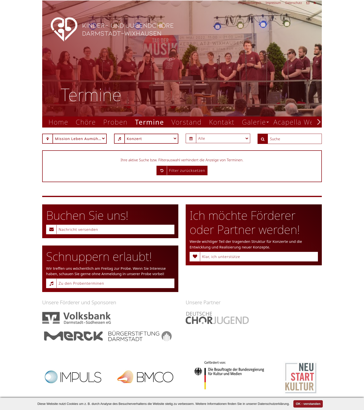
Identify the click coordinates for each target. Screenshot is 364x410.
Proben (115, 122)
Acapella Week (297, 122)
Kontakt (221, 122)
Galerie (254, 122)
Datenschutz (293, 3)
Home (58, 122)
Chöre (86, 122)
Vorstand (186, 122)
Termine (149, 122)
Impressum (273, 3)
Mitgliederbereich (249, 3)
